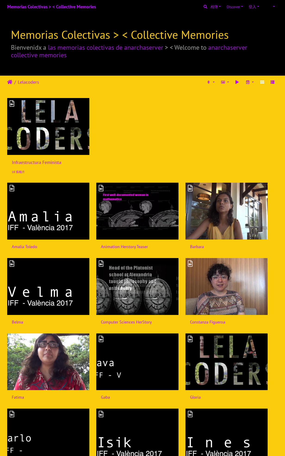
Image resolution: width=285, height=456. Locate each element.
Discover (233, 6)
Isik (154, 342)
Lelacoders (28, 82)
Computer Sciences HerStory (37, 281)
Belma (225, 219)
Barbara (158, 219)
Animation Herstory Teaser (104, 219)
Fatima (157, 281)
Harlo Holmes (93, 342)
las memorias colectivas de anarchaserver (105, 47)
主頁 (10, 82)
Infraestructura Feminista (36, 149)
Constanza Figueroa (98, 281)
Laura (156, 404)
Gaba (224, 281)
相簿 (214, 6)
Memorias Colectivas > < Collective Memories (51, 7)
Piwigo (148, 446)
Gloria (17, 342)
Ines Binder (230, 342)
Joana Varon (22, 404)
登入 (252, 6)
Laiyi (85, 404)
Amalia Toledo (24, 219)
